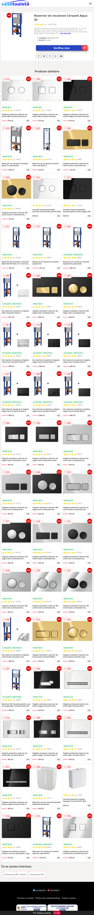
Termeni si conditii (25, 898)
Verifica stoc (70, 48)
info (27, 120)
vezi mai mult (65, 33)
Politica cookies (69, 898)
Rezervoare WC (37, 874)
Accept (57, 912)
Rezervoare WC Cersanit (16, 874)
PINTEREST (53, 890)
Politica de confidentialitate (47, 898)
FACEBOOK (39, 890)
